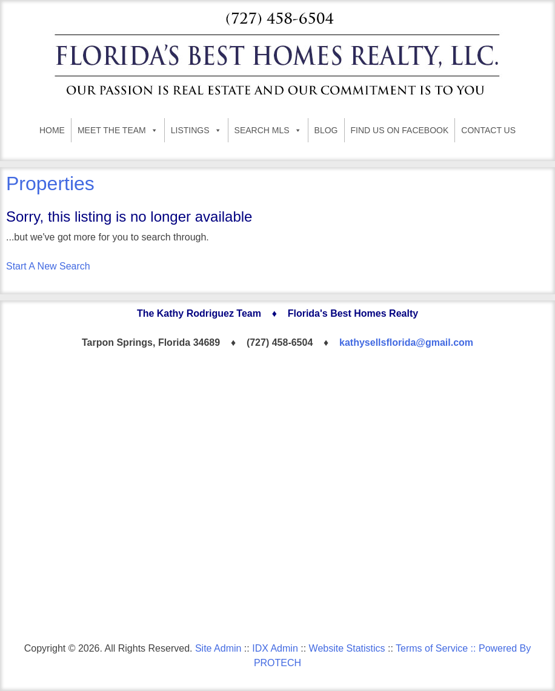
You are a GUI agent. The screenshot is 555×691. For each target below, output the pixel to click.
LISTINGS (196, 130)
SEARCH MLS (268, 130)
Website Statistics (347, 648)
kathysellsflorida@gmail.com (406, 342)
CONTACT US (488, 130)
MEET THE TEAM (118, 130)
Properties (50, 183)
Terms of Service (432, 648)
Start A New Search (48, 266)
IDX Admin (275, 648)
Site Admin (218, 648)
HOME (52, 130)
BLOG (326, 130)
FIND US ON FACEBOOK (400, 130)
